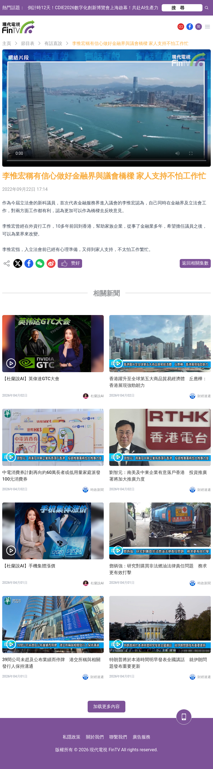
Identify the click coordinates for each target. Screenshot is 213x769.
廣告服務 (141, 737)
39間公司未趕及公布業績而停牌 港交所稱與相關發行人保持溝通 (51, 663)
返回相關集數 (195, 263)
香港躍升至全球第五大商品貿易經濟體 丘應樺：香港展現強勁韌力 (158, 382)
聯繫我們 (118, 737)
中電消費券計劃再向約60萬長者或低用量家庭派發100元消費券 (51, 476)
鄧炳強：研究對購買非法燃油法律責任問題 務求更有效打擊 (158, 569)
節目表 (27, 43)
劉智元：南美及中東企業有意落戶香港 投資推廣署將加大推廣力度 (158, 476)
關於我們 (95, 737)
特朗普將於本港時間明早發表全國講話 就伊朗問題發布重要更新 (158, 663)
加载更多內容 (106, 706)
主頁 (6, 43)
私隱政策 (71, 737)
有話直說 (53, 43)
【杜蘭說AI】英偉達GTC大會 (30, 378)
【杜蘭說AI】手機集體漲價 (28, 565)
